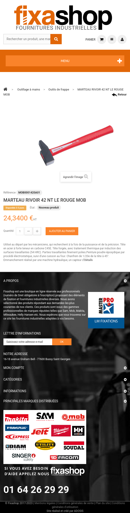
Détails (88, 260)
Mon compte (13, 368)
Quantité (8, 230)
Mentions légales (44, 503)
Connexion (122, 39)
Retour (119, 94)
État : (33, 207)
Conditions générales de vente (75, 503)
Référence (9, 192)
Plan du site (103, 503)
